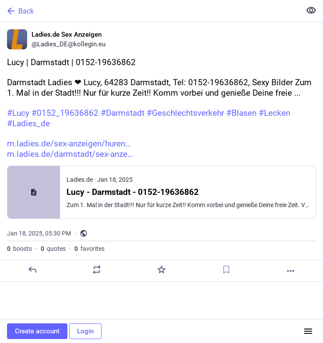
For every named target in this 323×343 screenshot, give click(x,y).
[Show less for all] (311, 10)
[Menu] (308, 331)
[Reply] (32, 269)
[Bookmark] (226, 269)
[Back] (149, 11)
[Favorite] (161, 269)
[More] (290, 271)
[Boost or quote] (96, 269)
